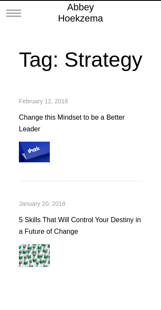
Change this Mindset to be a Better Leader (72, 123)
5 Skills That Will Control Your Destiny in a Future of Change (80, 225)
